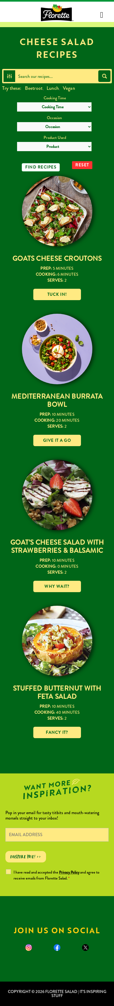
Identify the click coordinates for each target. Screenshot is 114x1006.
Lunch (53, 88)
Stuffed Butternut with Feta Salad (57, 692)
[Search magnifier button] (104, 76)
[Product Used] (54, 146)
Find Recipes (40, 167)
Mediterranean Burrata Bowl (57, 400)
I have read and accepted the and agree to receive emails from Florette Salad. (56, 875)
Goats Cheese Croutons (57, 258)
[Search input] (57, 76)
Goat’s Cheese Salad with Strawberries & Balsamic (57, 546)
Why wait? (56, 586)
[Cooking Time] (54, 107)
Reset (82, 165)
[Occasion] (54, 126)
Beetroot (34, 88)
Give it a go (57, 440)
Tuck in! (57, 294)
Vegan (69, 88)
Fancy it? (57, 732)
